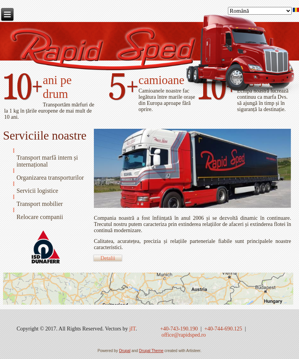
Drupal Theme (151, 351)
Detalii (107, 258)
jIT (132, 329)
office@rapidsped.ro (183, 335)
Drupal (124, 351)
